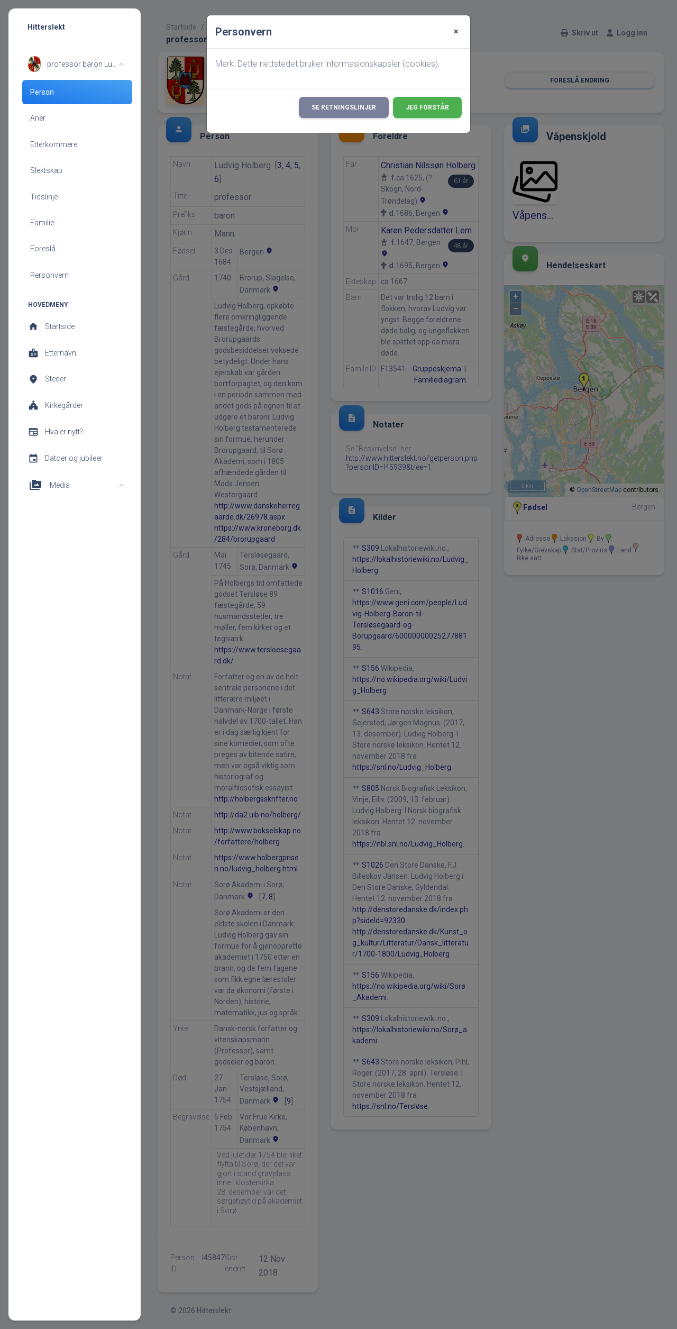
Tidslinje (44, 197)
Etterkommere (53, 144)
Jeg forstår (427, 107)
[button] (76, 64)
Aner (37, 118)
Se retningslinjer (344, 107)
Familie (42, 223)
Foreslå (43, 248)
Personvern (49, 275)
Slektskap (46, 170)
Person (42, 92)
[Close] (456, 31)
